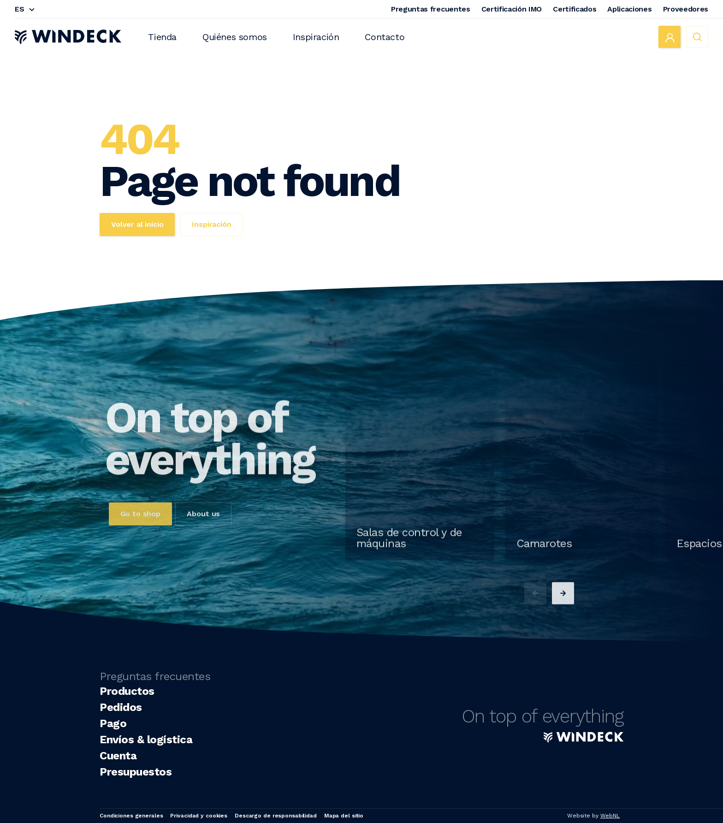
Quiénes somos (234, 36)
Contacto (384, 36)
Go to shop (140, 531)
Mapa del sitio (343, 815)
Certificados (574, 9)
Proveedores (685, 9)
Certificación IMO (511, 9)
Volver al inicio (137, 224)
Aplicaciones (629, 9)
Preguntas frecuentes (430, 9)
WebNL (610, 815)
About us (203, 531)
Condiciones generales (131, 815)
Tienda (162, 36)
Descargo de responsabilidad (276, 815)
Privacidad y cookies (198, 815)
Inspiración (316, 36)
